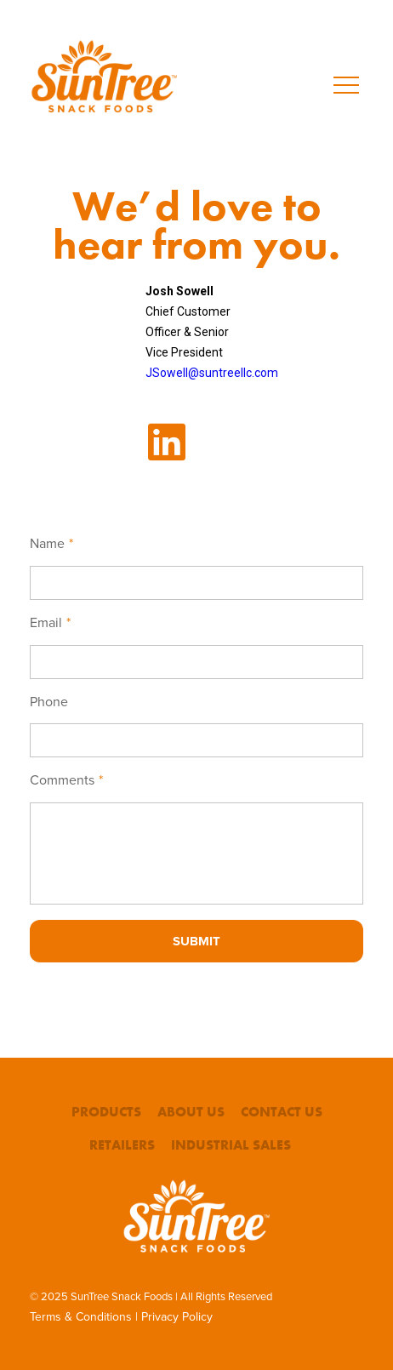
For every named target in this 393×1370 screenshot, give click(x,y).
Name (51, 543)
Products (106, 1112)
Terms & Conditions (81, 1317)
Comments (66, 780)
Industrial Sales (231, 1145)
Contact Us (281, 1112)
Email (50, 622)
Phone (49, 702)
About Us (191, 1112)
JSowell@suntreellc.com (211, 373)
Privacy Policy (177, 1317)
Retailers (122, 1145)
